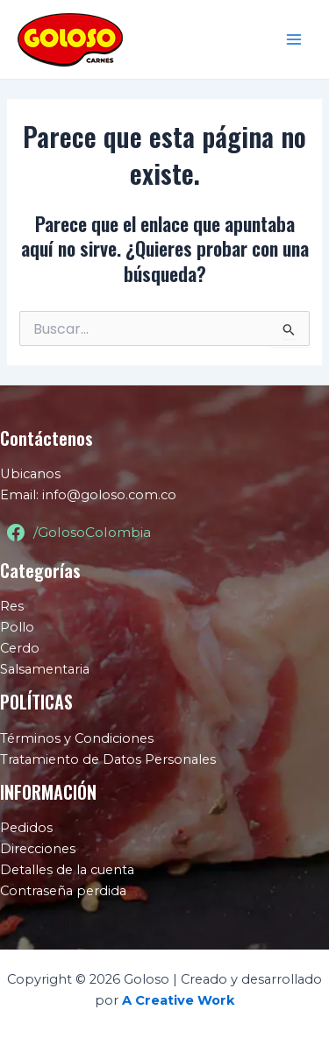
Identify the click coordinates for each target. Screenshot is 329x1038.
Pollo (17, 627)
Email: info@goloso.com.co (88, 495)
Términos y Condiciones (77, 738)
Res (12, 606)
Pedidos (26, 828)
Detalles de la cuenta (67, 870)
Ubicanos (30, 474)
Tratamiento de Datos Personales (108, 759)
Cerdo (19, 648)
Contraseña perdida (63, 891)
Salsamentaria (44, 669)
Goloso (163, 39)
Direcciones (37, 849)
